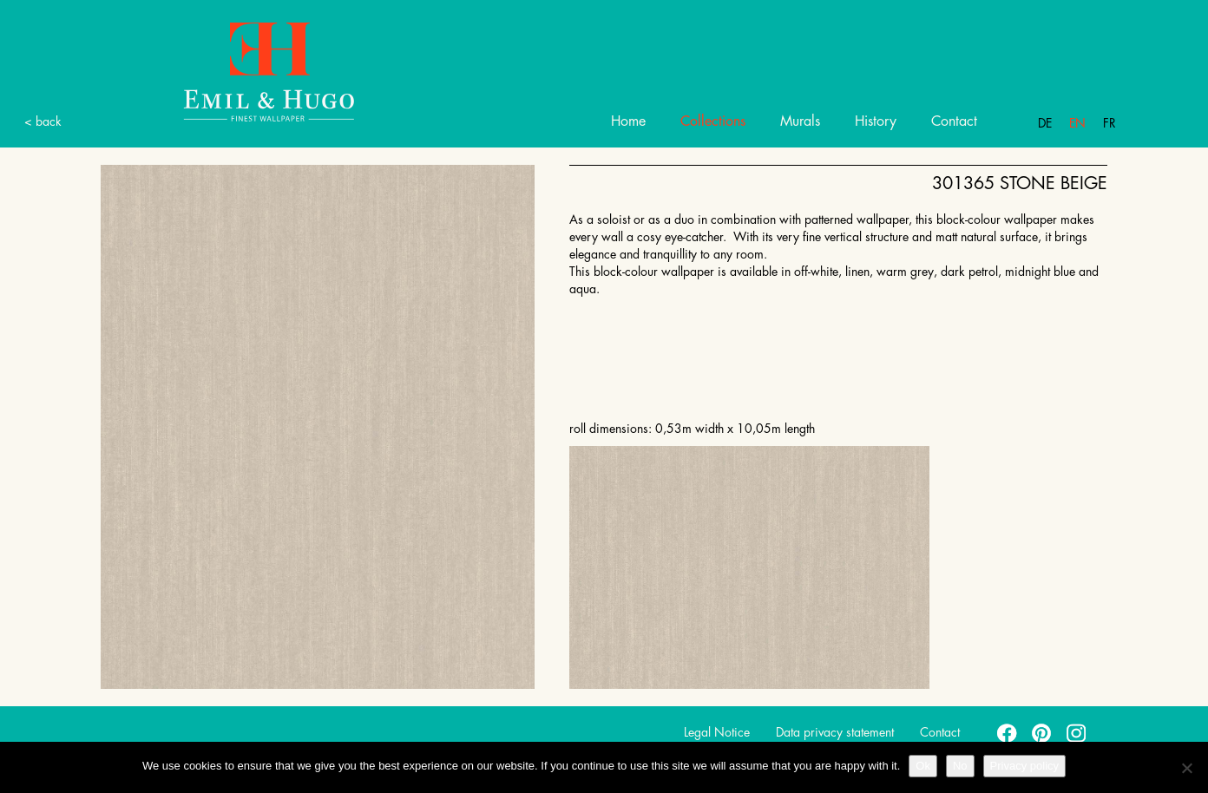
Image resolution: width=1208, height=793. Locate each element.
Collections (712, 121)
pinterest (1042, 732)
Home (628, 121)
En (1077, 123)
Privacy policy (1024, 765)
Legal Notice (717, 732)
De (1045, 123)
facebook (1008, 732)
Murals (800, 121)
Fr (1109, 123)
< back (43, 121)
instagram (1077, 732)
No (960, 765)
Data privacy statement (835, 732)
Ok (923, 765)
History (875, 121)
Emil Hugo (248, 71)
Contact (954, 121)
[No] (1186, 768)
